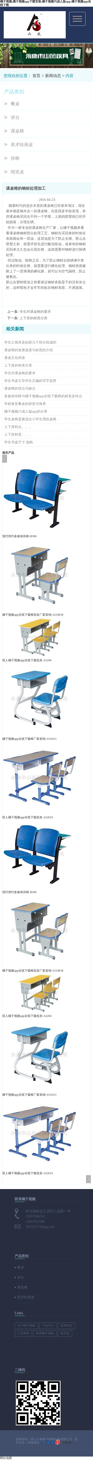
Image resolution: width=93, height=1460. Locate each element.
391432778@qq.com (40, 1227)
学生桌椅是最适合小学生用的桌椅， (32, 419)
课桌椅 (17, 131)
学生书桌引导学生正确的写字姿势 (30, 381)
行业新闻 (23, 1333)
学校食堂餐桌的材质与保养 (25, 404)
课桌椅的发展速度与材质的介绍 (28, 350)
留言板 (65, 1333)
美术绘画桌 (22, 144)
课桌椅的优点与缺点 (19, 388)
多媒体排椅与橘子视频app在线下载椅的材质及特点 (43, 396)
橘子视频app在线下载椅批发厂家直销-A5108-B (32, 614)
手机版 (66, 1442)
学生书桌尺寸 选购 (18, 442)
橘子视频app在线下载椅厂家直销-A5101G (29, 739)
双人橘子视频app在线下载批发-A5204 (26, 660)
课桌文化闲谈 (14, 358)
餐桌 (15, 103)
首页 (36, 76)
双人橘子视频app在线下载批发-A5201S (27, 817)
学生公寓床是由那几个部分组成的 (30, 342)
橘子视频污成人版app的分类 (25, 411)
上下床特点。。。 (18, 427)
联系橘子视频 (45, 1333)
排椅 (15, 158)
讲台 (15, 117)
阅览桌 (17, 171)
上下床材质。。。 (18, 434)
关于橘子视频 (26, 1325)
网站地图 (6, 1458)
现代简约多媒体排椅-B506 (19, 536)
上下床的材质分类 (33, 318)
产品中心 (48, 1325)
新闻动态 (53, 76)
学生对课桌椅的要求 (35, 312)
